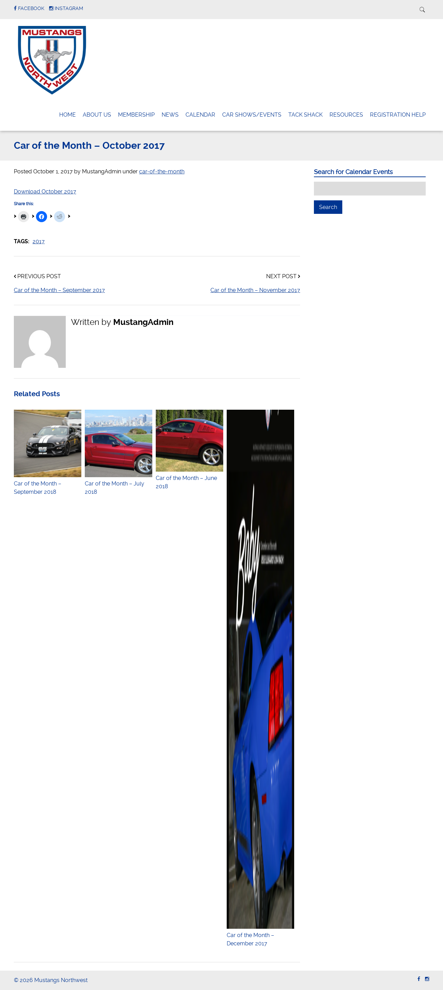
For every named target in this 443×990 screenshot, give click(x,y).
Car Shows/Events (251, 114)
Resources (346, 114)
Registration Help (398, 114)
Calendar (200, 114)
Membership (136, 114)
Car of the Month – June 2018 (189, 478)
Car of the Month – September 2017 (59, 290)
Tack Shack (305, 114)
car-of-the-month (161, 171)
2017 (39, 241)
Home (67, 114)
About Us (97, 114)
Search (330, 206)
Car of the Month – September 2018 (47, 483)
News (170, 114)
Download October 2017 (45, 191)
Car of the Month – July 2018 (118, 483)
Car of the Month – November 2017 (255, 290)
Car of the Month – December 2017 (260, 935)
